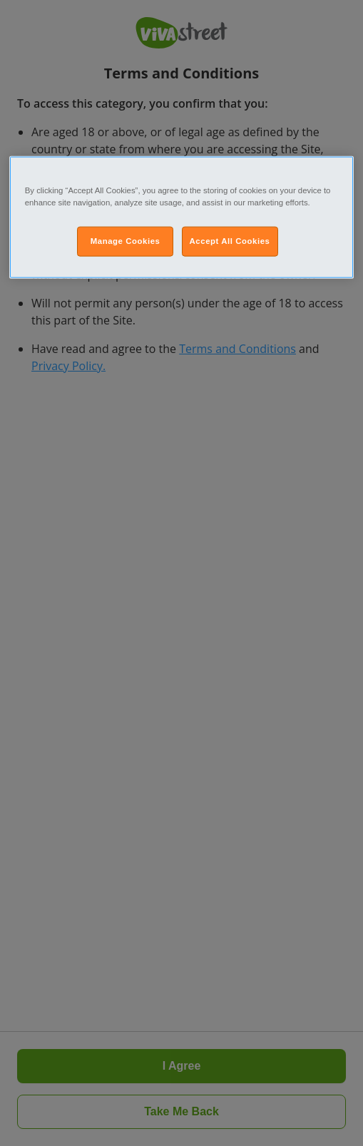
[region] (181, 217)
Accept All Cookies (230, 241)
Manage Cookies (125, 241)
